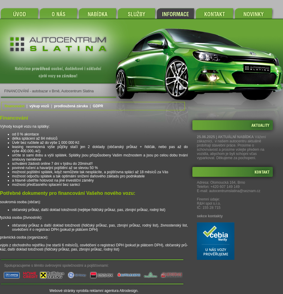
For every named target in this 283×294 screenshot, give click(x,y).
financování (15, 106)
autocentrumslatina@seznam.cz (234, 191)
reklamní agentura (104, 291)
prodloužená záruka (71, 106)
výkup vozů (39, 106)
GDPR (98, 106)
